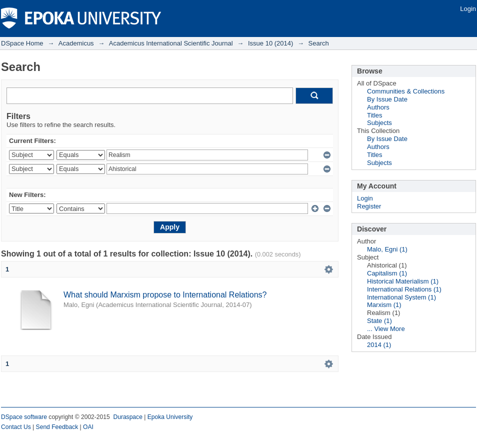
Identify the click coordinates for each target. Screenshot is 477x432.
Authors (378, 107)
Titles (374, 115)
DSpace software (24, 417)
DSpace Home (22, 43)
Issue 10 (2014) (270, 43)
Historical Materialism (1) (402, 281)
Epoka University (170, 417)
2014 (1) (379, 344)
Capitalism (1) (387, 273)
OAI (88, 427)
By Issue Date (387, 99)
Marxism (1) (384, 304)
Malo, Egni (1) (387, 249)
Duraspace (127, 417)
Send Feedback (57, 427)
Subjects (379, 122)
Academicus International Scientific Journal (171, 43)
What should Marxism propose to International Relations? (165, 294)
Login (468, 8)
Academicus (76, 43)
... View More (386, 328)
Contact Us (16, 427)
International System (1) (401, 297)
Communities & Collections (405, 91)
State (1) (379, 320)
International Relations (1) (404, 289)
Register (369, 206)
